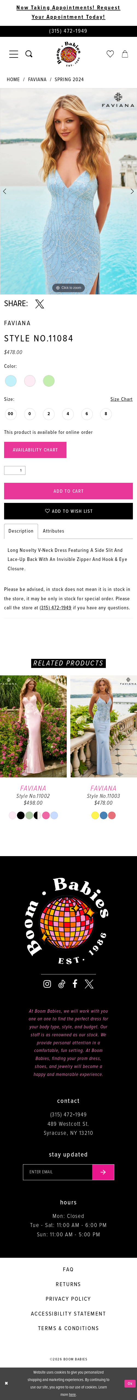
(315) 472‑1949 (55, 608)
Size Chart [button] (121, 399)
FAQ (68, 1269)
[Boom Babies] (68, 54)
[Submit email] (103, 1172)
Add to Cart (69, 491)
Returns (68, 1284)
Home (13, 79)
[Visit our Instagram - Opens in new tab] (47, 984)
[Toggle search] (29, 54)
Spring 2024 (69, 79)
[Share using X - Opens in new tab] (39, 304)
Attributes (54, 531)
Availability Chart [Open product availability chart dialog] (35, 450)
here (72, 1395)
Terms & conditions (68, 1328)
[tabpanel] (68, 191)
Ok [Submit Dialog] (130, 1384)
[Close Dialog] (6, 1383)
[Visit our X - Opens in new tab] (89, 984)
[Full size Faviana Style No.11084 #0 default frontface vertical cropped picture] (68, 191)
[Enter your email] (68, 1172)
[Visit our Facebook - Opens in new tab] (74, 984)
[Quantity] (14, 470)
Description (21, 531)
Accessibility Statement (68, 1314)
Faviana (37, 79)
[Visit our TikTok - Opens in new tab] (61, 984)
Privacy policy (68, 1299)
